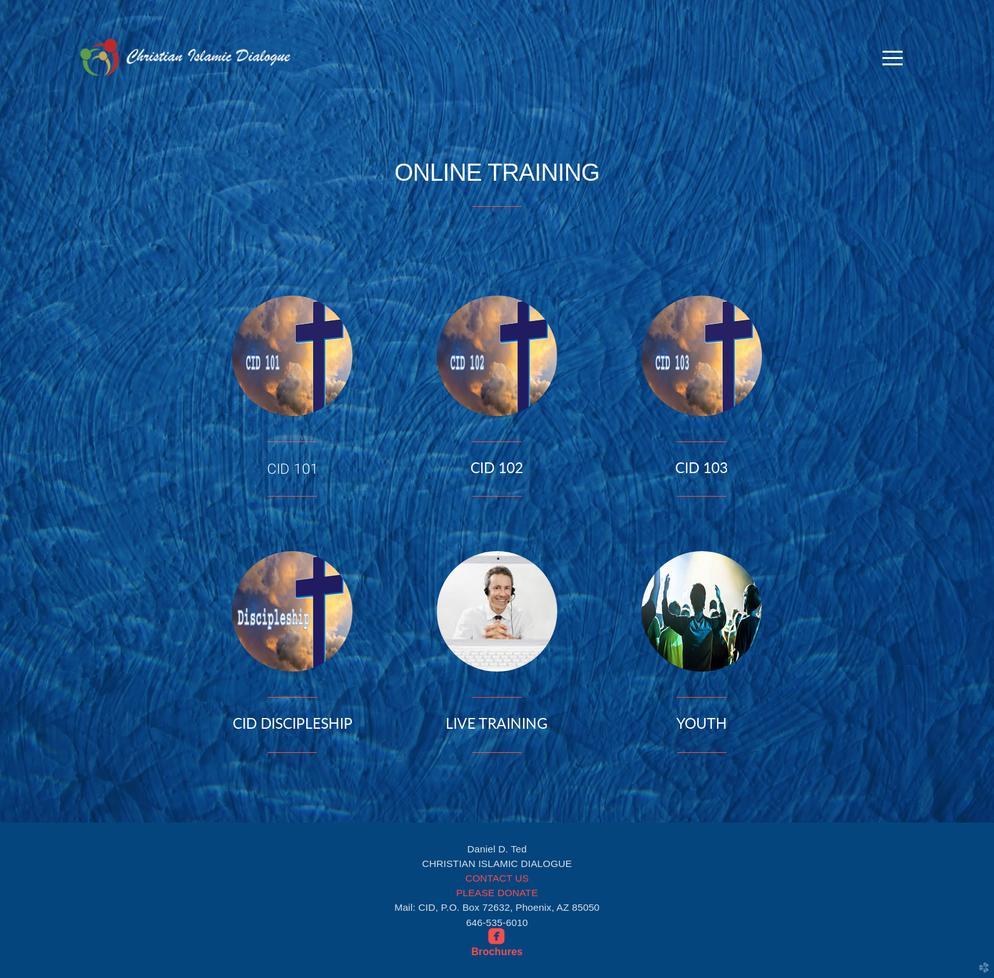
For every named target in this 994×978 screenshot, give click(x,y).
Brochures (496, 951)
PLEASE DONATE (497, 892)
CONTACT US (497, 878)
